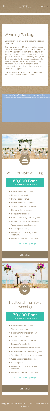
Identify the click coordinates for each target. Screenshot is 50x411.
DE (42, 6)
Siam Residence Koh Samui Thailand (27, 404)
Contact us (25, 254)
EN (46, 6)
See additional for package (25, 243)
